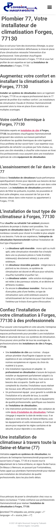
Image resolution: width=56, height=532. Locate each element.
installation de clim (30, 130)
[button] (49, 7)
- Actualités (34, 526)
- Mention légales (23, 526)
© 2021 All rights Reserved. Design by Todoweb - (28, 523)
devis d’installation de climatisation (28, 412)
